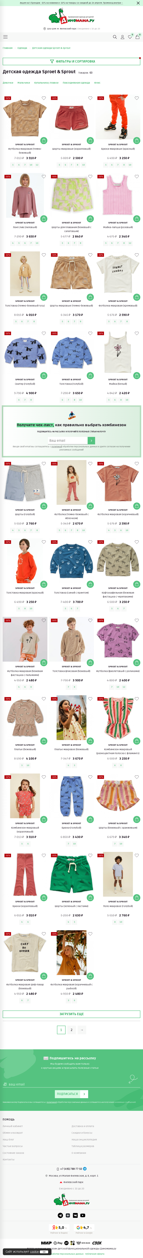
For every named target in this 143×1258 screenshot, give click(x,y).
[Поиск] (115, 37)
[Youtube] (83, 1215)
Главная (9, 48)
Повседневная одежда (76, 82)
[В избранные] (43, 98)
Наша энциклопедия (84, 1139)
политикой (56, 446)
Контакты (8, 1159)
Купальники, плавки (46, 82)
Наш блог (8, 1139)
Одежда (24, 48)
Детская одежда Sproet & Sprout (51, 48)
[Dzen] (68, 1215)
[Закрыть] (138, 3)
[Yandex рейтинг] (59, 1229)
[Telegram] (85, 1169)
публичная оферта (94, 1254)
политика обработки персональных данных (61, 1254)
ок (44, 1252)
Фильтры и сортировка (72, 61)
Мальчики (23, 82)
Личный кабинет (13, 1126)
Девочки (8, 82)
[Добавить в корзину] (43, 140)
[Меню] (5, 37)
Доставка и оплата (83, 1126)
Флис (97, 82)
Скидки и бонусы (82, 1132)
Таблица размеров (83, 1146)
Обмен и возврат (13, 1132)
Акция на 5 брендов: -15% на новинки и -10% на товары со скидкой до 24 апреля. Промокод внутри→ (71, 3)
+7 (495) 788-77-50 (71, 1169)
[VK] (75, 1215)
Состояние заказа (13, 1152)
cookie (34, 1252)
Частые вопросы (13, 1146)
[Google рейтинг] (84, 1229)
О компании (79, 1152)
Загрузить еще (71, 1014)
